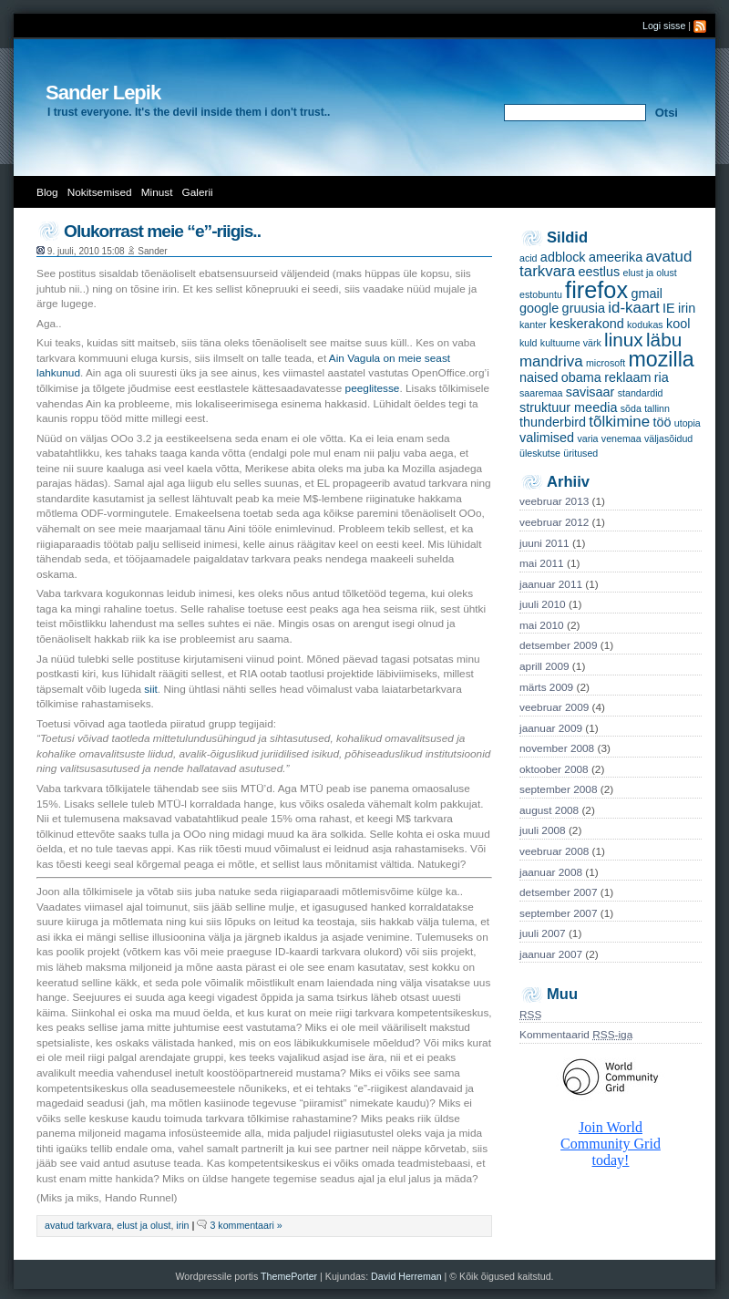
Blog (47, 192)
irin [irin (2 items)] (686, 308)
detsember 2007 (558, 892)
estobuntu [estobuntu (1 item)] (540, 294)
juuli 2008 (542, 830)
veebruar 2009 (554, 707)
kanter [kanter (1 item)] (533, 324)
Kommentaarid (575, 1034)
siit (150, 689)
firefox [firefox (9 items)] (596, 290)
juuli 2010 (542, 604)
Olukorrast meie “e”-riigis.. (162, 231)
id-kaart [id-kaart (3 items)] (633, 307)
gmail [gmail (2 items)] (646, 293)
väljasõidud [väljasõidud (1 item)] (668, 438)
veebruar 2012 (554, 522)
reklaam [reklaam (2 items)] (627, 377)
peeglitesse (372, 388)
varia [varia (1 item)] (587, 438)
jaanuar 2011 (550, 584)
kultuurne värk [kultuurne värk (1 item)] (570, 342)
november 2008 (556, 748)
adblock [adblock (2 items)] (563, 257)
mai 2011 (541, 563)
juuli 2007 (542, 933)
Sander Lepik (103, 92)
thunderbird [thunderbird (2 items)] (552, 422)
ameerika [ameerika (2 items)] (615, 257)
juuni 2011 (544, 543)
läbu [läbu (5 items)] (664, 339)
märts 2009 (546, 687)
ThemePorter (289, 1276)
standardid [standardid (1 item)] (640, 392)
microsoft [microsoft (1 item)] (605, 362)
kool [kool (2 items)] (678, 323)
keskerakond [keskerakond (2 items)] (586, 323)
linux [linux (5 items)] (623, 339)
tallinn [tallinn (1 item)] (657, 408)
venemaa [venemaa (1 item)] (621, 438)
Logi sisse (663, 25)
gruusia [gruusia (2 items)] (583, 308)
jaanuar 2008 (550, 872)
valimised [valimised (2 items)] (546, 437)
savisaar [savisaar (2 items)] (590, 392)
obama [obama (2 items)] (581, 377)
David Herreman (407, 1276)
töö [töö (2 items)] (661, 422)
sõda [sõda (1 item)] (631, 408)
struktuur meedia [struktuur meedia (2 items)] (568, 407)
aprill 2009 (544, 666)
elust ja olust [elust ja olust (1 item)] (649, 272)
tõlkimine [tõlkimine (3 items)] (619, 421)
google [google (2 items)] (539, 308)
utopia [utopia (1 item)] (687, 423)
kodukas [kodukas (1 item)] (645, 324)
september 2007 (558, 913)
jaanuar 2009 (550, 728)
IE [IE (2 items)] (668, 308)
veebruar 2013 (554, 501)
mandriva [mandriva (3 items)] (551, 361)
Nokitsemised (99, 192)
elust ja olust (143, 1225)
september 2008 (558, 789)
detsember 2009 (558, 645)
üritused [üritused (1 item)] (580, 453)
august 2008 (549, 810)
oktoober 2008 (554, 769)
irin (182, 1225)
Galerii (197, 192)
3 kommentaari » (246, 1225)
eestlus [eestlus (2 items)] (599, 271)
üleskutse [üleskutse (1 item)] (539, 453)
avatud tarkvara (78, 1225)
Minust (157, 192)
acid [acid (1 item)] (528, 258)
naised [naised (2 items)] (539, 377)
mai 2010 (541, 625)
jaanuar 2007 (550, 954)
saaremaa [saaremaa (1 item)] (540, 392)
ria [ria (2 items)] (661, 377)
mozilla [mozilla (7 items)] (661, 359)
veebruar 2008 (554, 851)
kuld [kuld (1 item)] (528, 342)
